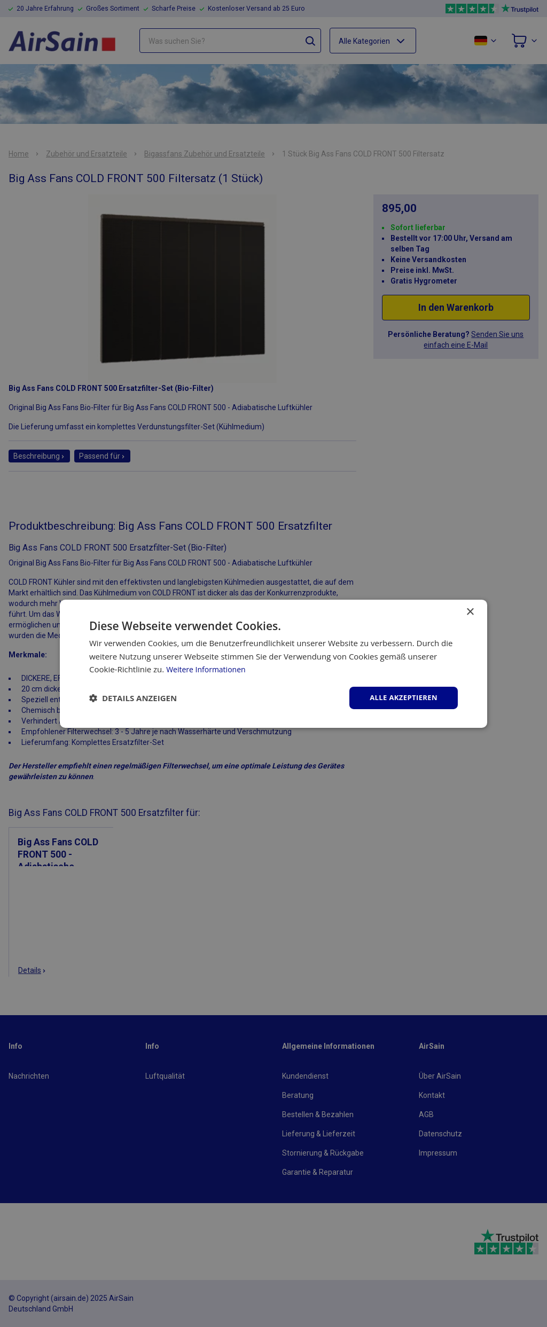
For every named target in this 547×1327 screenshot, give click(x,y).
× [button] (470, 611)
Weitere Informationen (208, 668)
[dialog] (273, 663)
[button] (133, 698)
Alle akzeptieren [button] (401, 697)
